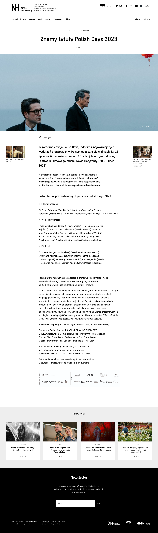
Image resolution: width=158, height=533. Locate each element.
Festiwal (14, 19)
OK (98, 503)
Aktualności (74, 30)
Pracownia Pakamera (57, 522)
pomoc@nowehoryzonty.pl (20, 524)
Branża (86, 30)
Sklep (68, 19)
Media (40, 19)
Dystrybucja (58, 19)
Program (32, 19)
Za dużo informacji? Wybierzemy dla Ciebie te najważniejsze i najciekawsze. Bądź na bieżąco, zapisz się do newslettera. (79, 489)
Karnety (23, 19)
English (147, 6)
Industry (48, 19)
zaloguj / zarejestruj (142, 19)
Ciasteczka (46, 524)
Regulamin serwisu (58, 524)
